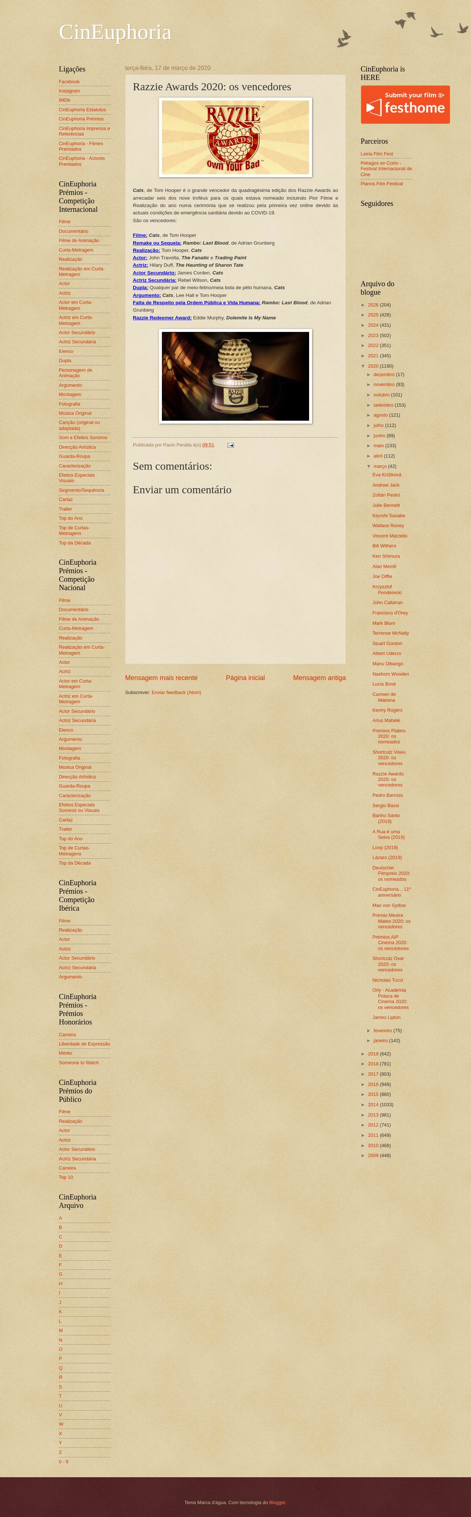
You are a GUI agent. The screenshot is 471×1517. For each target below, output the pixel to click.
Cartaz (66, 499)
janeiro (381, 1040)
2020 (374, 366)
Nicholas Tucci (387, 980)
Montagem (70, 394)
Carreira (67, 1034)
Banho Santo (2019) (386, 818)
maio (379, 445)
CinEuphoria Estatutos (82, 109)
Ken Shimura (386, 556)
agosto (381, 415)
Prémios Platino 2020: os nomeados (389, 736)
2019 (374, 1054)
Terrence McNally (390, 633)
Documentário (73, 231)
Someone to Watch (79, 1062)
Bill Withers (384, 546)
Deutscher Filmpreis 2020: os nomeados (391, 873)
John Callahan (387, 602)
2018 (374, 1063)
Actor (64, 283)
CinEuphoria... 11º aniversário (391, 891)
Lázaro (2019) (387, 857)
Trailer (65, 509)
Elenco (66, 351)
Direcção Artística (77, 447)
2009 (374, 1155)
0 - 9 (63, 1461)
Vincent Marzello (389, 536)
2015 (374, 1094)
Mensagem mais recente (161, 678)
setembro (383, 405)
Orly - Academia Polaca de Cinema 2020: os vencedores (390, 998)
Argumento (70, 385)
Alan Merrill (384, 566)
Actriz (65, 293)
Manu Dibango (387, 663)
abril (378, 456)
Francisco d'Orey (390, 613)
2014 (374, 1104)
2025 (374, 315)
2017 (374, 1074)
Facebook (69, 81)
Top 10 (66, 1177)
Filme (64, 221)
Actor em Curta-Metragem (75, 305)
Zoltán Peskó (386, 495)
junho (379, 435)
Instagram (69, 91)
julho (379, 425)
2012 (374, 1125)
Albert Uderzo (386, 653)
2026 (374, 305)
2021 (374, 355)
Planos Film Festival (382, 183)
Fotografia (69, 404)
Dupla (65, 360)
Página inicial (245, 678)
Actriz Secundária (77, 341)
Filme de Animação (79, 240)
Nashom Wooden (390, 674)
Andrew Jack (386, 485)
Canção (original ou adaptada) (79, 425)
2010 (374, 1145)
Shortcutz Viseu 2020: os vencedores (389, 757)
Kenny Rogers (387, 710)
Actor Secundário (77, 332)
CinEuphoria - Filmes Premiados (81, 146)
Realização (70, 259)
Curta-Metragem (76, 250)
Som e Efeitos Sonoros (83, 437)
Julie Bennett (386, 505)
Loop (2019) (385, 847)
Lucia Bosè (384, 684)
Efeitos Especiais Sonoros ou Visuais (79, 807)
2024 (374, 325)
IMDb (64, 100)
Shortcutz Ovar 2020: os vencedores (388, 964)
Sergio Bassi (385, 805)
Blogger (277, 1502)
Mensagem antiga (319, 678)
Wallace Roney (388, 525)
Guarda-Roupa (74, 456)
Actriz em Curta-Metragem (76, 320)
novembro (384, 384)
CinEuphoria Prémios (81, 119)
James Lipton (386, 1017)
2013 (374, 1115)
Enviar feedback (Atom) (176, 692)
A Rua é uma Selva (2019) (388, 834)
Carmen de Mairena (384, 697)
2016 (374, 1084)
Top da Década (75, 543)
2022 (374, 345)
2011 (374, 1135)
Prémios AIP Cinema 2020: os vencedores (390, 942)
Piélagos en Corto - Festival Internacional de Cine (386, 168)
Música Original (75, 413)
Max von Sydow (389, 905)
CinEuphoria (115, 32)
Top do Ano (70, 518)
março (380, 466)
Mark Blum (383, 623)
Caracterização (75, 466)
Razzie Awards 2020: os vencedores (388, 779)
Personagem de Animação (75, 372)
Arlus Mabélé (386, 720)
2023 (374, 335)
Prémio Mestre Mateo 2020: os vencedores (391, 920)
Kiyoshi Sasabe (388, 515)
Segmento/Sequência (81, 490)
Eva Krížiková (386, 474)
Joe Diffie (382, 576)
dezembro (384, 374)
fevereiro (383, 1030)
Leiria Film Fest (377, 154)
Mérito (65, 1053)
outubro (382, 394)
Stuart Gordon (387, 643)
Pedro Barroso (387, 795)
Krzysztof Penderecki (386, 589)
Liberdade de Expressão (84, 1044)
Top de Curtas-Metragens (74, 530)
